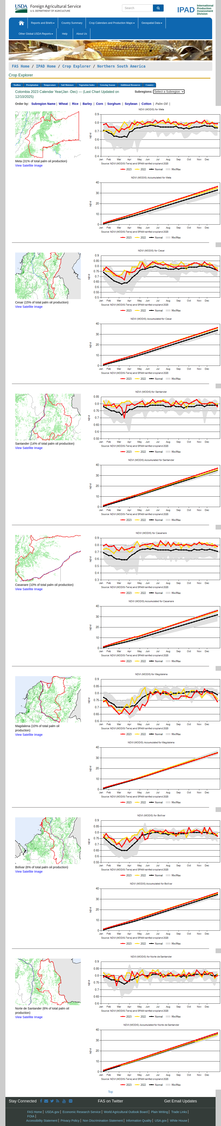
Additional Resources (130, 85)
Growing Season (107, 85)
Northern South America (121, 66)
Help (65, 33)
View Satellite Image (29, 165)
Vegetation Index (86, 85)
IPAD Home (46, 66)
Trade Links (179, 1112)
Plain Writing (159, 1112)
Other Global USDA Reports (36, 33)
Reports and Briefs (43, 22)
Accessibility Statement (41, 1120)
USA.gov (161, 1120)
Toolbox (17, 85)
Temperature (50, 85)
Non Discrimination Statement (103, 1120)
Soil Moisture (67, 85)
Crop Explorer (76, 66)
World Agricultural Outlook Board (126, 1112)
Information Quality (139, 1120)
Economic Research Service (82, 1112)
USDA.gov (52, 1112)
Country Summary (71, 22)
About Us (81, 33)
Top (110, 1092)
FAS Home (20, 66)
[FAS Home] (37, 7)
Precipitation (32, 85)
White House (178, 1120)
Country (149, 85)
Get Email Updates (180, 1101)
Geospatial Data (151, 22)
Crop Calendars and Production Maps (112, 22)
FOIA (30, 1116)
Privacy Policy (70, 1120)
